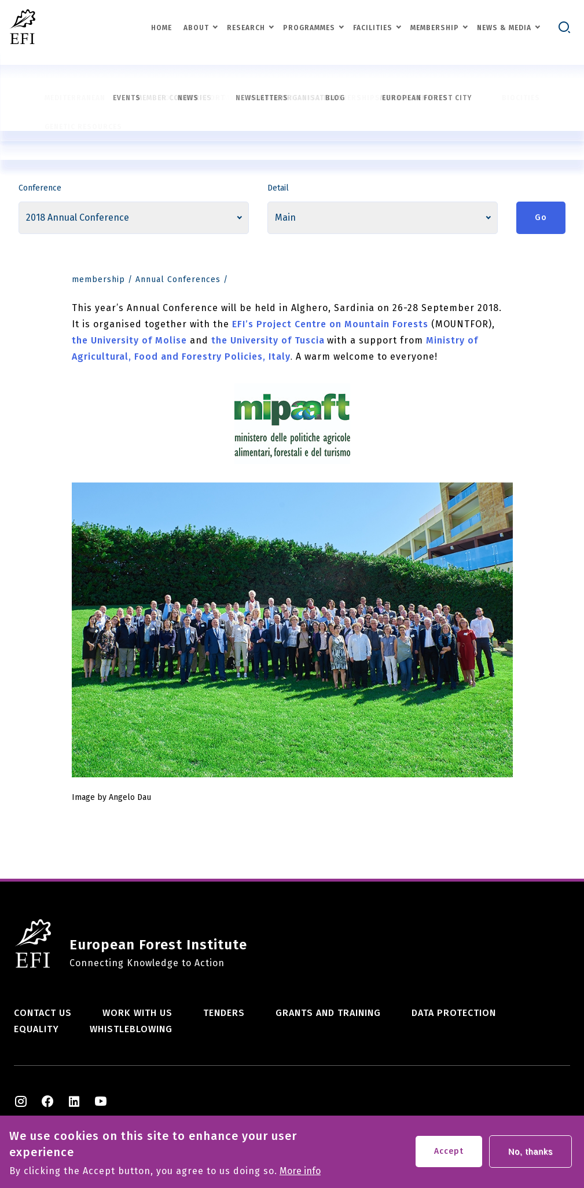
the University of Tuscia (268, 340)
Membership (434, 28)
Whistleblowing (131, 1029)
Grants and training (328, 1012)
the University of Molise (131, 340)
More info (300, 1174)
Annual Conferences (178, 279)
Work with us (137, 1012)
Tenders (224, 1012)
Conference (40, 188)
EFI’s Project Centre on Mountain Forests (331, 324)
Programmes (309, 28)
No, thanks (530, 1154)
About (196, 28)
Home (161, 28)
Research (246, 28)
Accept (449, 1154)
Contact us (43, 1012)
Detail (278, 188)
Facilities (372, 28)
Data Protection (454, 1012)
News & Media (504, 28)
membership (98, 279)
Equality (36, 1029)
